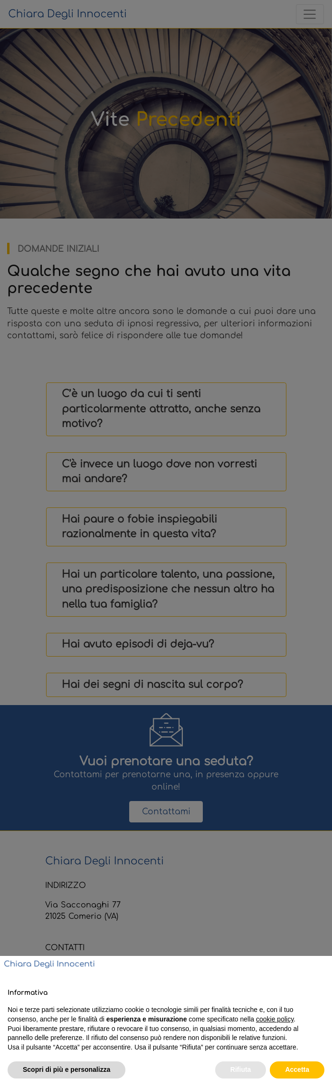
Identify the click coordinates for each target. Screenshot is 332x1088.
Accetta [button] (297, 1069)
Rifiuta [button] (240, 1069)
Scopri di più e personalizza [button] (66, 1069)
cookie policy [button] (275, 1019)
